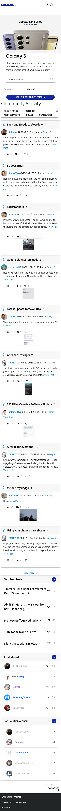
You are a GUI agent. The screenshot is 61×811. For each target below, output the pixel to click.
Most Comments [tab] (12, 115)
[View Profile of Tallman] (16, 687)
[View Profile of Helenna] (23, 752)
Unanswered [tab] (45, 115)
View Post (8, 279)
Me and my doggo (18, 488)
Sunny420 (14, 173)
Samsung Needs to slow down (25, 124)
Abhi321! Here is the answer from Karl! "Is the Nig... (25, 607)
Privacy (5, 808)
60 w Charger (15, 165)
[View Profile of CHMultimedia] (22, 773)
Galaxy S (47, 132)
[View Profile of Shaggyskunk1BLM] (24, 763)
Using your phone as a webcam (26, 530)
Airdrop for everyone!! (21, 447)
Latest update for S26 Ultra (24, 309)
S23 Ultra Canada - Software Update (29, 404)
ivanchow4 (14, 214)
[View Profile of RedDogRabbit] (19, 666)
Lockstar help (15, 207)
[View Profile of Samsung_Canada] (21, 697)
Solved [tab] (29, 115)
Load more (29, 573)
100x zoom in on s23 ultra (20, 632)
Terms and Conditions (13, 802)
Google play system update (24, 259)
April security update (20, 355)
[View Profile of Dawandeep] (18, 707)
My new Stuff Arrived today (21, 620)
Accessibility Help (11, 797)
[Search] (30, 79)
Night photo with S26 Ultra (21, 643)
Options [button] (52, 90)
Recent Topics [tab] (11, 111)
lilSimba (13, 132)
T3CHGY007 (15, 362)
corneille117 (15, 267)
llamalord (13, 495)
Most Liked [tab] (29, 111)
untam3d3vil (15, 412)
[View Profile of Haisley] (20, 676)
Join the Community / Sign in (30, 97)
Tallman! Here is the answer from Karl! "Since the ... (25, 591)
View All (30, 579)
